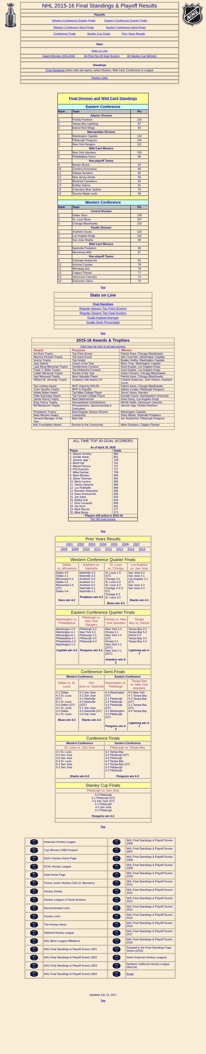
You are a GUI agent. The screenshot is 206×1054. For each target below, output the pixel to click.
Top (103, 287)
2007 (136, 544)
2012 (108, 549)
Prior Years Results (133, 33)
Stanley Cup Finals (98, 33)
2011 (97, 549)
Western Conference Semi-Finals (74, 27)
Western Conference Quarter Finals (73, 20)
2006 (125, 544)
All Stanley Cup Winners (142, 56)
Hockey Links (99, 77)
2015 (142, 549)
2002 (80, 544)
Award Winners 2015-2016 (59, 56)
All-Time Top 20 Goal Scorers (102, 56)
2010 (86, 549)
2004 (102, 544)
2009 (75, 549)
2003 (91, 544)
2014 (130, 549)
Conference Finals (64, 33)
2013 (119, 549)
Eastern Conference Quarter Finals (125, 20)
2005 (114, 544)
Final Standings (55, 70)
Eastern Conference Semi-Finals (126, 27)
